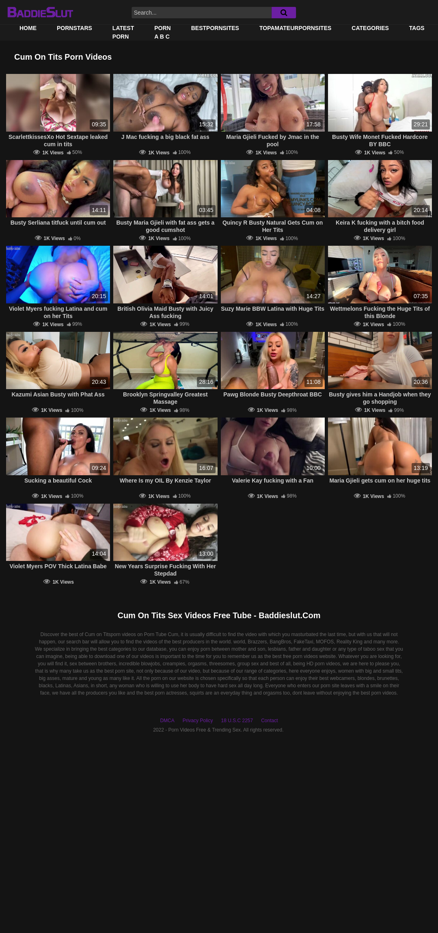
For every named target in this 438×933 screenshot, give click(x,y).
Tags (417, 28)
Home (28, 28)
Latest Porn (123, 32)
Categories (370, 28)
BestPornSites (215, 28)
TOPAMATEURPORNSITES (295, 28)
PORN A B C (162, 32)
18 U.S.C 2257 (237, 720)
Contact (269, 720)
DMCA (167, 720)
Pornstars (74, 28)
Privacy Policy (198, 720)
